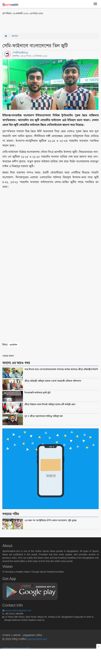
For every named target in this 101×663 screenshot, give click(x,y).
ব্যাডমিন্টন (13, 345)
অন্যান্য (15, 36)
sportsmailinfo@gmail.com (16, 610)
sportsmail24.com (37, 639)
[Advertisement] (39, 23)
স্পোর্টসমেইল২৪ (20, 52)
